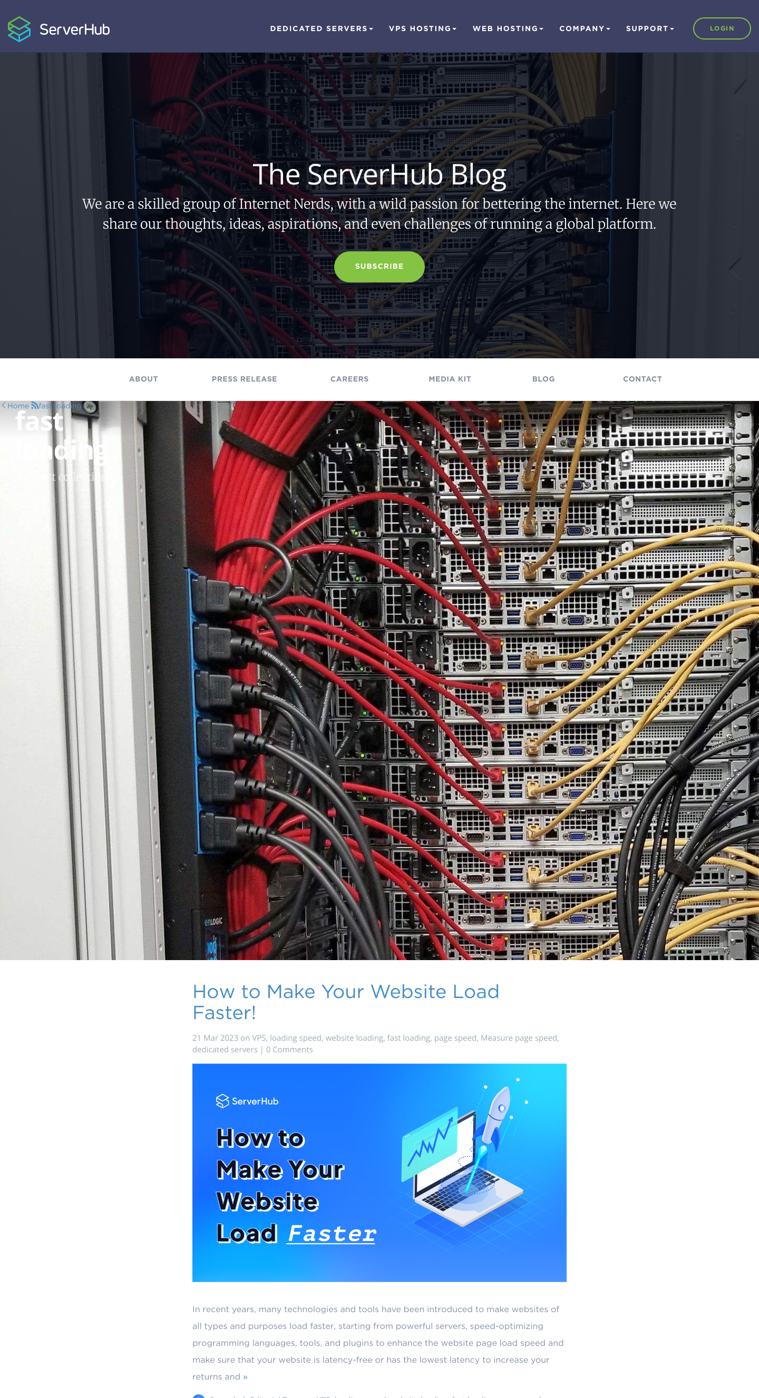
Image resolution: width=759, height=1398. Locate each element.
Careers (349, 379)
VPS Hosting (423, 29)
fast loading (408, 1038)
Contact (642, 379)
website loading (354, 1038)
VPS (259, 1038)
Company (584, 29)
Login (722, 28)
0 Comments (289, 1049)
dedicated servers (225, 1049)
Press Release (244, 379)
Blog (543, 379)
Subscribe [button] (379, 266)
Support (650, 29)
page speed (455, 1038)
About (143, 379)
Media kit (450, 379)
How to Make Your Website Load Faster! (346, 1002)
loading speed (296, 1038)
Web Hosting (507, 29)
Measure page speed (519, 1038)
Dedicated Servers (321, 29)
